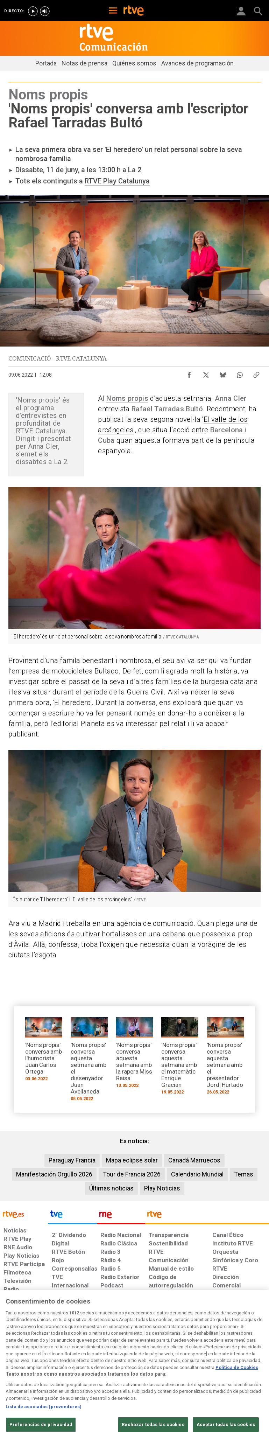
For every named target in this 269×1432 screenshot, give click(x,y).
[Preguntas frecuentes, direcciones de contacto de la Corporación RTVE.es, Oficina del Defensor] (160, 1388)
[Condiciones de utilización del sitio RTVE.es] (14, 1378)
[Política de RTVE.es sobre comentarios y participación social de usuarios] (215, 1388)
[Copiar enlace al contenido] (256, 373)
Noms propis (127, 398)
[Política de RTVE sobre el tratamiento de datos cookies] (129, 1378)
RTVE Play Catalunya (117, 181)
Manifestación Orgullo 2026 (54, 1174)
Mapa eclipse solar (132, 1160)
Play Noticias (162, 1188)
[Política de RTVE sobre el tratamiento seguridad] (27, 1388)
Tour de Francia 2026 (132, 1174)
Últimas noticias (111, 1188)
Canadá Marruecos (194, 1160)
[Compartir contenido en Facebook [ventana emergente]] (189, 373)
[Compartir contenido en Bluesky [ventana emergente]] (222, 373)
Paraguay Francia (72, 1160)
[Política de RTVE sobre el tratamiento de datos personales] (67, 1378)
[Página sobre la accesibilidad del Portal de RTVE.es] (82, 1388)
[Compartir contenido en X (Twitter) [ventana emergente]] (206, 373)
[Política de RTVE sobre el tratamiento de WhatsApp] (190, 1378)
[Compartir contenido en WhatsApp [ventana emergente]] (239, 373)
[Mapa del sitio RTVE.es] (124, 1388)
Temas (243, 1174)
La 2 (134, 170)
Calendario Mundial (197, 1174)
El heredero (72, 702)
